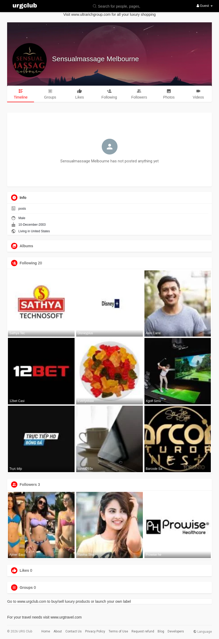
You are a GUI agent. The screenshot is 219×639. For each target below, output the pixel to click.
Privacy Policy (95, 631)
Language (202, 631)
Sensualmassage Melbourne (95, 59)
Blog (161, 631)
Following (28, 263)
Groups (26, 587)
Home (45, 631)
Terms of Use (118, 631)
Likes (24, 570)
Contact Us (73, 631)
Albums (26, 246)
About (57, 631)
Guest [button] (205, 6)
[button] (117, 6)
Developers (176, 631)
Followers (28, 484)
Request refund (143, 631)
